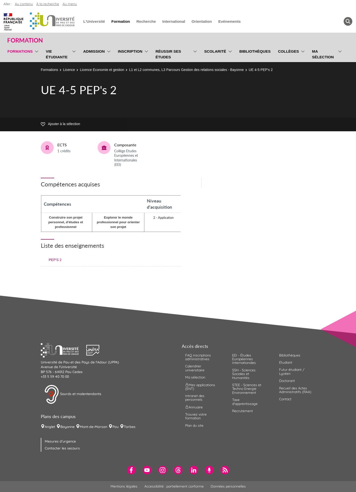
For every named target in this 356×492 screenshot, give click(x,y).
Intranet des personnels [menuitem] (194, 398)
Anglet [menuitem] (50, 427)
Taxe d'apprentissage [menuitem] (245, 402)
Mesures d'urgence (60, 441)
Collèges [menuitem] (288, 51)
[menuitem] (131, 470)
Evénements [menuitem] (229, 21)
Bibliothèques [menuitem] (255, 51)
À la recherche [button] (47, 4)
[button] (63, 349)
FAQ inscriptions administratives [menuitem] (198, 357)
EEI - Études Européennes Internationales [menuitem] (244, 359)
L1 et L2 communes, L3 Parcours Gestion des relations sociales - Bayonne (186, 70)
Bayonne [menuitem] (67, 427)
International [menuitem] (173, 21)
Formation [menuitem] (120, 21)
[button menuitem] (348, 21)
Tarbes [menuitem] (129, 427)
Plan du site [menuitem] (194, 425)
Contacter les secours (62, 448)
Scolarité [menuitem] (215, 51)
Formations (49, 70)
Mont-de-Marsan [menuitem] (93, 427)
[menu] (36, 53)
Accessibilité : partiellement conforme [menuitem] (174, 486)
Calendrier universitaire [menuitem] (194, 368)
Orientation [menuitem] (202, 21)
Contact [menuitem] (285, 399)
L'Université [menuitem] (94, 21)
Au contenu (24, 4)
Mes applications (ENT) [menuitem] (200, 386)
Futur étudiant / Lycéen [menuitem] (291, 371)
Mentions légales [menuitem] (124, 486)
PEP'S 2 (55, 260)
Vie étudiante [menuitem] (56, 54)
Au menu (70, 4)
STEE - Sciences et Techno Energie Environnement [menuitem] (246, 389)
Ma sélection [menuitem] (323, 54)
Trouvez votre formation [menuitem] (196, 416)
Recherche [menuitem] (146, 21)
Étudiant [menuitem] (285, 362)
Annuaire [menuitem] (194, 407)
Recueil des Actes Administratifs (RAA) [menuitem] (295, 390)
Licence (69, 70)
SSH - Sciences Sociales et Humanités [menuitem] (244, 374)
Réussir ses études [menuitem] (168, 54)
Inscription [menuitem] (130, 51)
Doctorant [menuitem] (287, 381)
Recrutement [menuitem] (242, 411)
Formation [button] (25, 40)
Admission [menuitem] (94, 51)
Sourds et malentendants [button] (72, 394)
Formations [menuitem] (20, 51)
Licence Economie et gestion (102, 70)
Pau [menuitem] (115, 427)
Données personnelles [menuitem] (228, 486)
